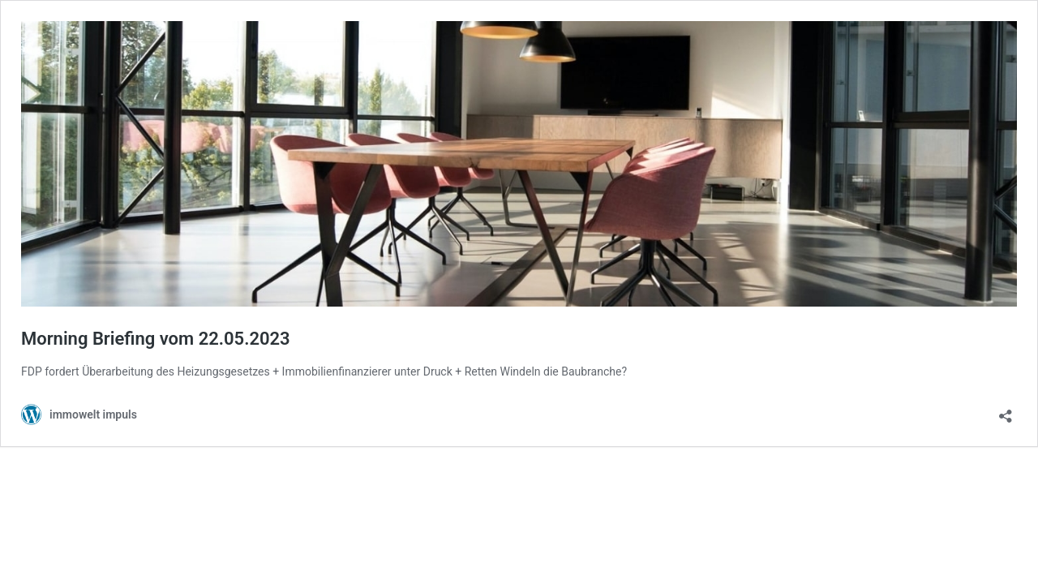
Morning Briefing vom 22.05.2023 (155, 338)
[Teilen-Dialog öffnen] (1005, 410)
